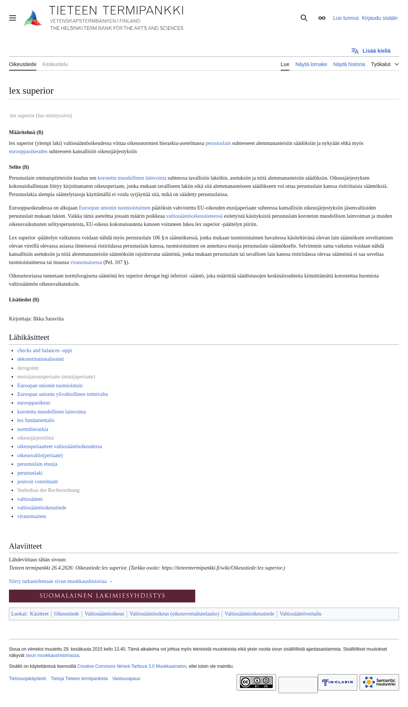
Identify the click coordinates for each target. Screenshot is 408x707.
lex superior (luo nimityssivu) (41, 115)
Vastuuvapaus (126, 678)
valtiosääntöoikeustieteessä (194, 216)
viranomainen (31, 516)
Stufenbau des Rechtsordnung (48, 490)
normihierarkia (32, 429)
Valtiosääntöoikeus (104, 614)
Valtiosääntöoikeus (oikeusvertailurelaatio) (174, 614)
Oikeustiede (66, 614)
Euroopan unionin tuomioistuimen (115, 208)
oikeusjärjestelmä (35, 438)
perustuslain (218, 143)
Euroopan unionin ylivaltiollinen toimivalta (62, 394)
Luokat (18, 614)
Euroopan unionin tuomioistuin (49, 385)
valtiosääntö (29, 499)
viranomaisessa (86, 262)
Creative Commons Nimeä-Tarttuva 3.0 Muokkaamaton (131, 666)
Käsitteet (39, 614)
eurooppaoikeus (33, 403)
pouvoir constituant (37, 481)
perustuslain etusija (37, 464)
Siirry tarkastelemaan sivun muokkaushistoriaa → (61, 581)
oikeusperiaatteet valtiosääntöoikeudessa (59, 446)
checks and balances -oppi (44, 350)
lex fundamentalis (35, 420)
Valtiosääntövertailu (301, 614)
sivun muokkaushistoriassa (52, 655)
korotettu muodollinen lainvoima (132, 178)
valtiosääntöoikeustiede (41, 508)
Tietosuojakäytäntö (27, 678)
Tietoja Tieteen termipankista (79, 678)
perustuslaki (29, 473)
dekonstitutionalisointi (40, 359)
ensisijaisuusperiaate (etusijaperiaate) (56, 376)
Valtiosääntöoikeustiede (249, 614)
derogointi (28, 368)
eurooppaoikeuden (28, 151)
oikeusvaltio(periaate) (40, 455)
